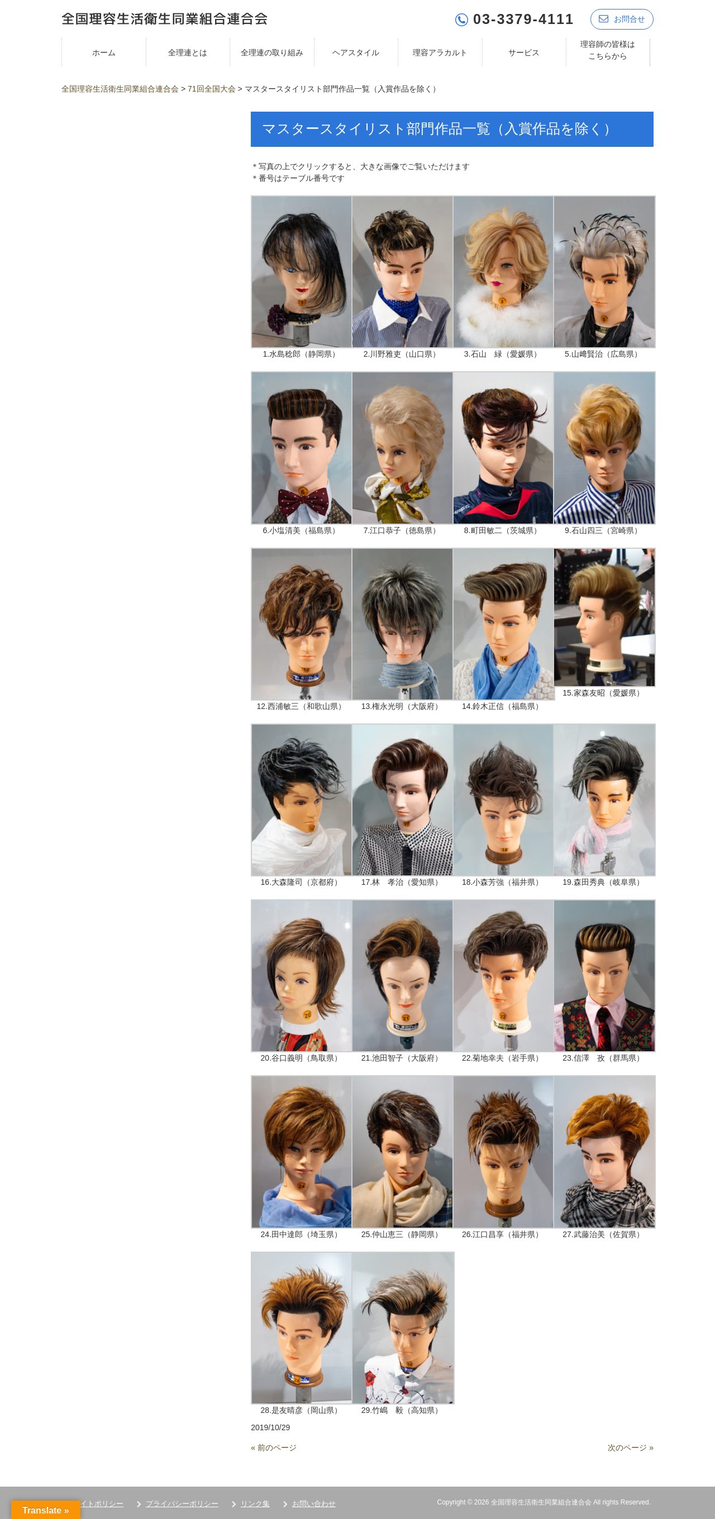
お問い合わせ (314, 1503)
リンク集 (255, 1503)
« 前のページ (274, 1447)
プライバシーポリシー (182, 1503)
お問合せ (622, 18)
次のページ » (631, 1447)
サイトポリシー (98, 1503)
